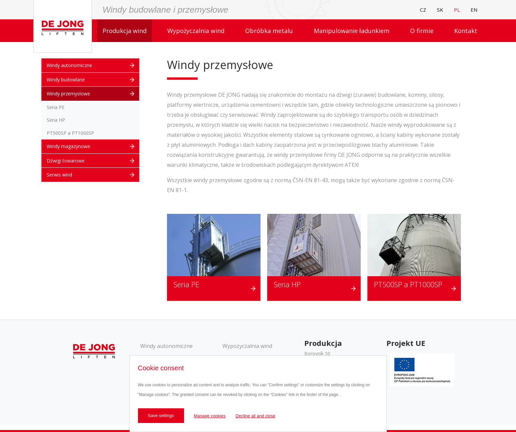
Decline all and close (255, 415)
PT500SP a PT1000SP (408, 284)
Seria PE (186, 284)
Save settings (161, 415)
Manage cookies (210, 415)
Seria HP (287, 284)
